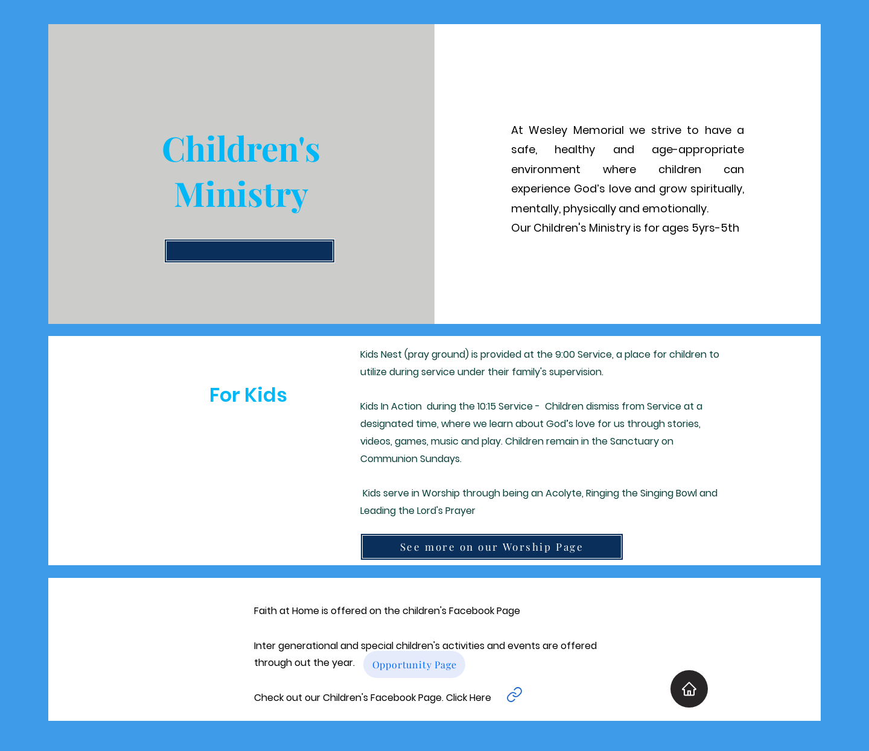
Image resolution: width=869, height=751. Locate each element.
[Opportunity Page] (414, 664)
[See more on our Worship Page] (491, 546)
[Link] (514, 695)
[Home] (689, 689)
